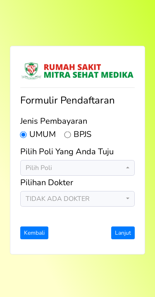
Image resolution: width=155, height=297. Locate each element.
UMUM (42, 135)
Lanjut (123, 233)
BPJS (83, 135)
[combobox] (77, 168)
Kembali (34, 233)
